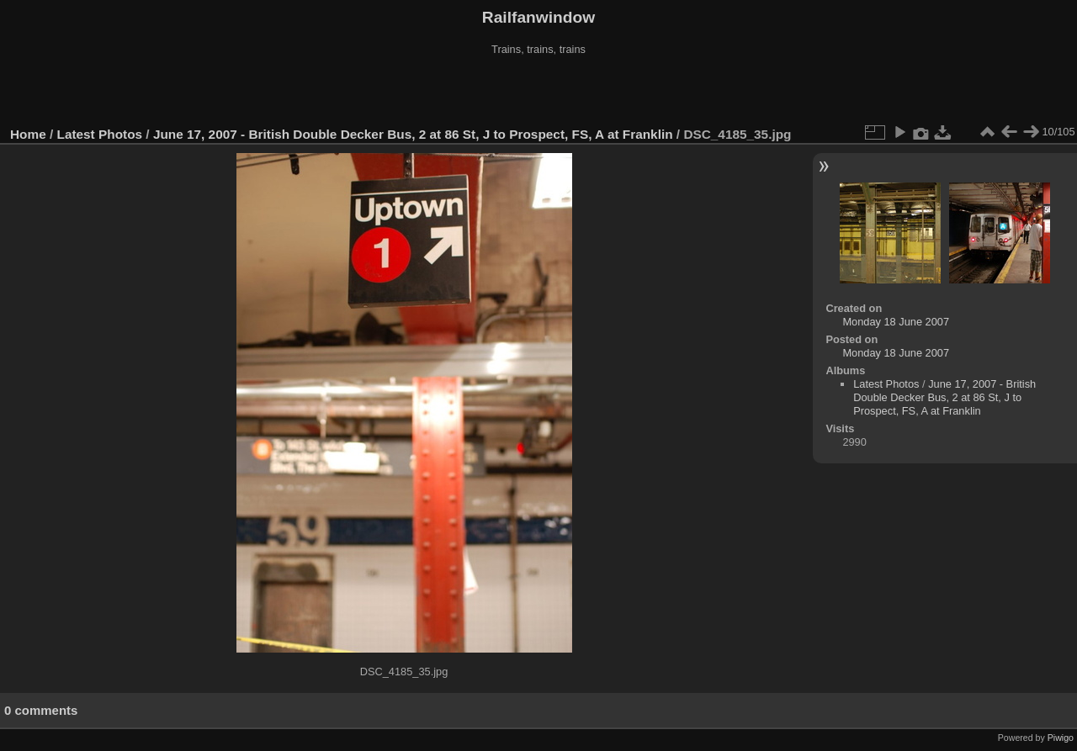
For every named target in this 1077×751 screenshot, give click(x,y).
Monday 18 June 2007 (895, 321)
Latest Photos (100, 134)
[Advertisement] (538, 91)
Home (28, 134)
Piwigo (1061, 737)
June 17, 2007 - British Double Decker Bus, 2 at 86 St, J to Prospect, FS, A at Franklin (413, 134)
